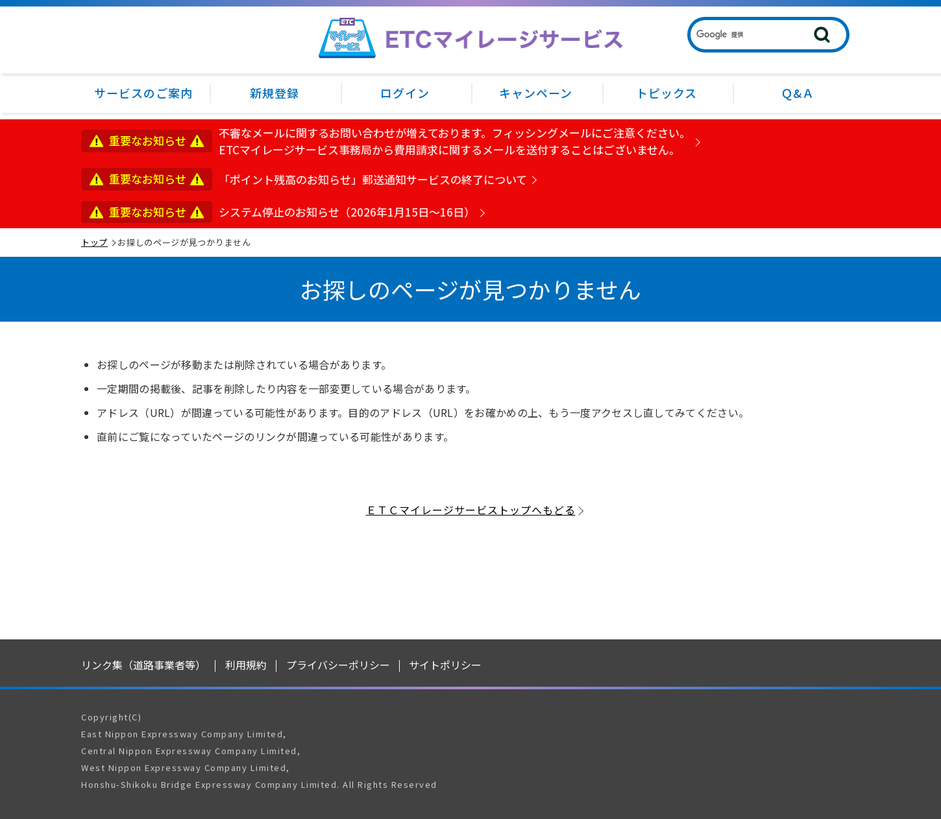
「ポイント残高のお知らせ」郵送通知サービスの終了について (373, 179)
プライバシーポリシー (338, 664)
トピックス (666, 92)
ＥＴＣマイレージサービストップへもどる (471, 509)
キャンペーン (535, 92)
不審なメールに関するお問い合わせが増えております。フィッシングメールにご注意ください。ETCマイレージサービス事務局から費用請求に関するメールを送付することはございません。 (454, 141)
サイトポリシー (445, 664)
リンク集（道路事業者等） (143, 664)
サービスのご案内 (143, 92)
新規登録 (274, 92)
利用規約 (246, 664)
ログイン (405, 92)
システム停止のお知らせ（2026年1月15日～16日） (347, 212)
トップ (94, 242)
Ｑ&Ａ (797, 92)
